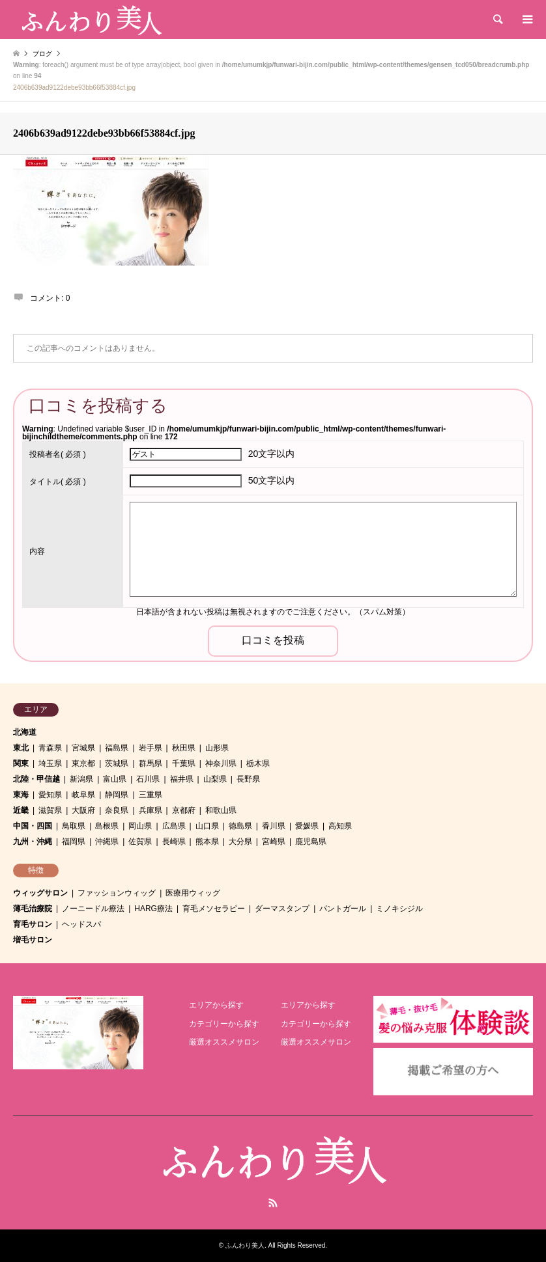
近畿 (21, 810)
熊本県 (207, 841)
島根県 (107, 825)
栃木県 (258, 763)
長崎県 (174, 841)
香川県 (273, 825)
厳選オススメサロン (224, 1042)
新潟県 (81, 779)
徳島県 (240, 825)
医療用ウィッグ (192, 893)
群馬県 (150, 763)
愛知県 (50, 794)
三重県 (150, 794)
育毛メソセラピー (213, 908)
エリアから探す (216, 1004)
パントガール (342, 908)
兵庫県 (150, 810)
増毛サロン (32, 939)
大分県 (240, 841)
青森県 (50, 747)
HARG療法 (153, 908)
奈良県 (116, 810)
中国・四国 (32, 825)
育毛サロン (32, 924)
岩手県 (150, 747)
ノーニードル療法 (93, 908)
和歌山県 (221, 810)
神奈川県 (221, 763)
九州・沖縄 (32, 841)
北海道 (24, 732)
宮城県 (83, 747)
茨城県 (116, 763)
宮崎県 (273, 841)
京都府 (183, 810)
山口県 (207, 825)
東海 (21, 794)
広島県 (174, 825)
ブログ (42, 53)
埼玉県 (50, 763)
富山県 (114, 779)
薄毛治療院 (32, 908)
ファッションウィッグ (117, 893)
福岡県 (73, 841)
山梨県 (215, 779)
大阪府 (83, 810)
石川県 (148, 779)
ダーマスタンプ (282, 908)
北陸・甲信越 (36, 779)
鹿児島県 (310, 841)
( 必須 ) (57, 454)
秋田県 (183, 747)
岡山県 (140, 825)
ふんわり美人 (245, 1245)
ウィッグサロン (40, 893)
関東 (21, 763)
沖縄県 (107, 841)
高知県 (340, 825)
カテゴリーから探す (224, 1023)
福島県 (116, 747)
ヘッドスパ (81, 924)
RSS (273, 1202)
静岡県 (116, 794)
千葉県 (183, 763)
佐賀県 (140, 841)
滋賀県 (50, 810)
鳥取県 (73, 825)
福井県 (182, 779)
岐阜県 (83, 794)
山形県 (217, 747)
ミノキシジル (399, 908)
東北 (21, 747)
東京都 (83, 763)
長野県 (248, 779)
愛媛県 (307, 825)
